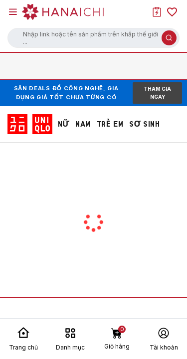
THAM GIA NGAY (157, 93)
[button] (93, 38)
